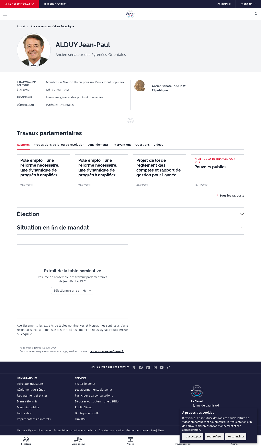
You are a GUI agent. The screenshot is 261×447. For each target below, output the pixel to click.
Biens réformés (27, 401)
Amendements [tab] (98, 144)
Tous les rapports (232, 195)
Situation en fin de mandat (53, 227)
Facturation (24, 413)
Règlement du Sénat (31, 389)
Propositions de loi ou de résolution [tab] (59, 144)
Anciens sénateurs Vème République (52, 26)
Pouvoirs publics (210, 166)
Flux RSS (80, 419)
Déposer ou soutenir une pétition (97, 401)
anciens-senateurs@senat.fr (107, 351)
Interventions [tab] (122, 144)
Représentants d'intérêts (34, 419)
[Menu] (5, 14)
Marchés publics (28, 407)
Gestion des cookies (137, 430)
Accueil (21, 26)
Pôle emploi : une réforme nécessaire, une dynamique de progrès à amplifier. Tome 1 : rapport (97, 167)
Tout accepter (192, 436)
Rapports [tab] (23, 144)
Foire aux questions (30, 384)
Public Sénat (83, 407)
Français (250, 3)
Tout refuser (214, 436)
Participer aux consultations (94, 395)
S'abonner (224, 4)
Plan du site (45, 430)
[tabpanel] (130, 170)
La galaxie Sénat (18, 4)
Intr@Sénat (157, 430)
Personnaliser (236, 436)
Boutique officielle (87, 413)
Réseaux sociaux (55, 4)
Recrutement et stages (32, 395)
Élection (28, 214)
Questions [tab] (142, 144)
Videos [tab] (158, 144)
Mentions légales (26, 430)
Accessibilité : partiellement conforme (75, 430)
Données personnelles (111, 430)
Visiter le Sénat (85, 384)
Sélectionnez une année (70, 290)
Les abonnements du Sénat (93, 389)
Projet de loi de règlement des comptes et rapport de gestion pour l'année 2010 (158, 167)
